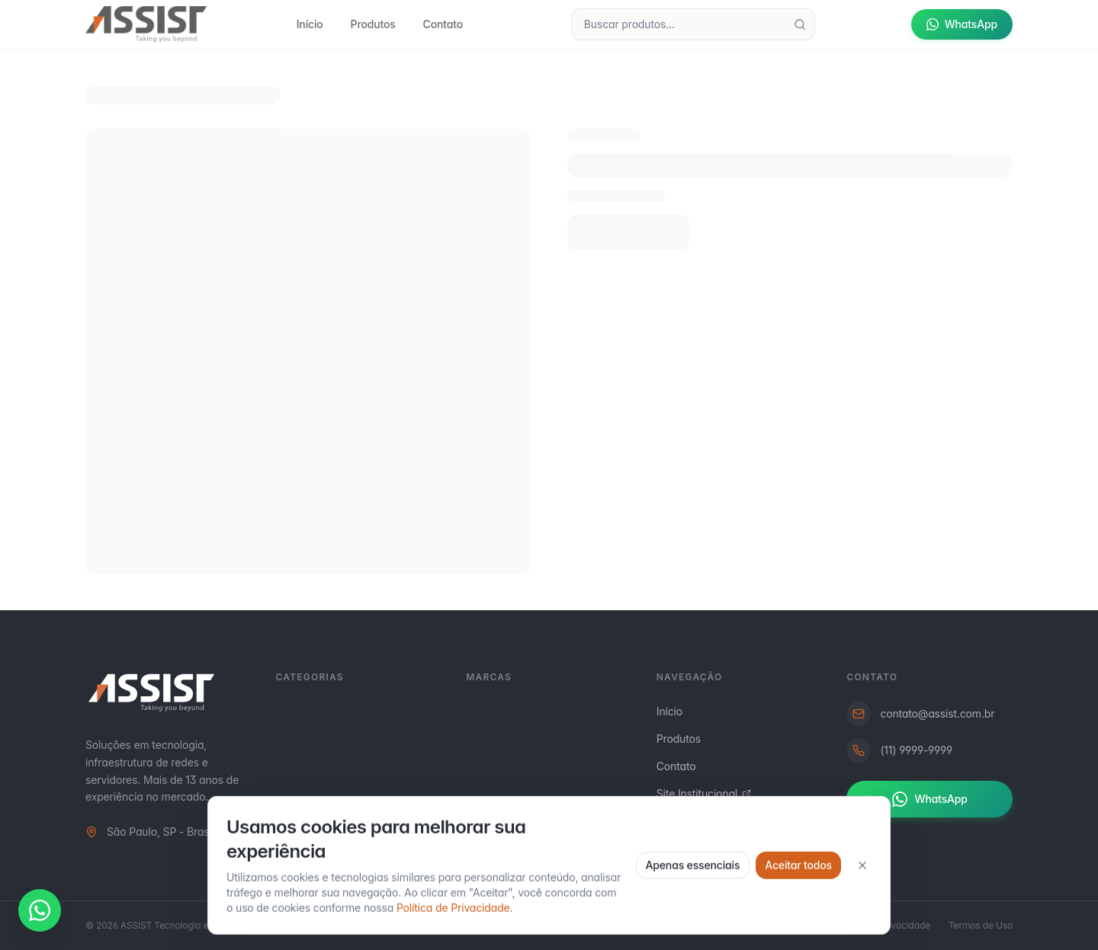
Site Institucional (704, 793)
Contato (443, 24)
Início (310, 24)
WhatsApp (961, 24)
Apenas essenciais (693, 920)
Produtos (373, 24)
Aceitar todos (798, 920)
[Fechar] (862, 921)
